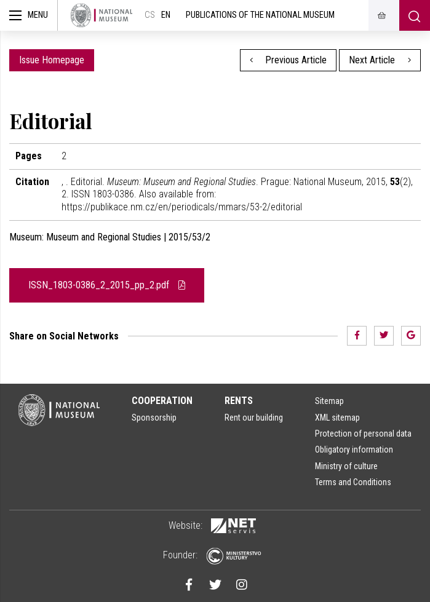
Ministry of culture (346, 466)
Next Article (380, 60)
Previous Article (288, 60)
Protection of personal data (363, 433)
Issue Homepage (51, 60)
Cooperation (162, 400)
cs (150, 15)
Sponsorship (154, 417)
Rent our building (254, 417)
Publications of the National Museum (260, 15)
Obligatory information (354, 449)
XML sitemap (337, 417)
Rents (239, 400)
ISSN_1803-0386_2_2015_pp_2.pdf (106, 285)
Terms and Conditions (353, 482)
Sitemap (329, 401)
